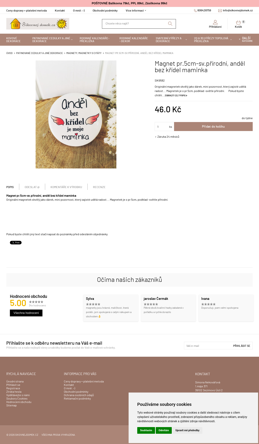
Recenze (99, 187)
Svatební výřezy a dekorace (168, 40)
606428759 (204, 10)
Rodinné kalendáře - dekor (133, 40)
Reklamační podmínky (77, 398)
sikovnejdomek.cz (26, 435)
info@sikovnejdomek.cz (238, 10)
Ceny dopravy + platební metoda (26, 10)
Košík (240, 24)
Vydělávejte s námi (18, 395)
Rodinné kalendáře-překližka (94, 40)
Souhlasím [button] (146, 430)
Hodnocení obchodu (18, 402)
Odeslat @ (32, 187)
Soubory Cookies (17, 398)
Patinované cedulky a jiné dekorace (51, 40)
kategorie (247, 39)
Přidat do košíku (213, 126)
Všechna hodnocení (26, 312)
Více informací (135, 10)
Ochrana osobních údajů (79, 395)
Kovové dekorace (13, 40)
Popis (10, 187)
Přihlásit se (241, 345)
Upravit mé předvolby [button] (187, 430)
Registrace (13, 388)
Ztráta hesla (13, 391)
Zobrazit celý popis (175, 95)
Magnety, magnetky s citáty (83, 53)
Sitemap (11, 405)
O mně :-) (79, 10)
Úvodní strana (15, 381)
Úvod (9, 53)
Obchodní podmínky (105, 10)
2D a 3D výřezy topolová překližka (211, 40)
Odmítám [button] (164, 430)
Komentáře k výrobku (66, 187)
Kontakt (60, 10)
